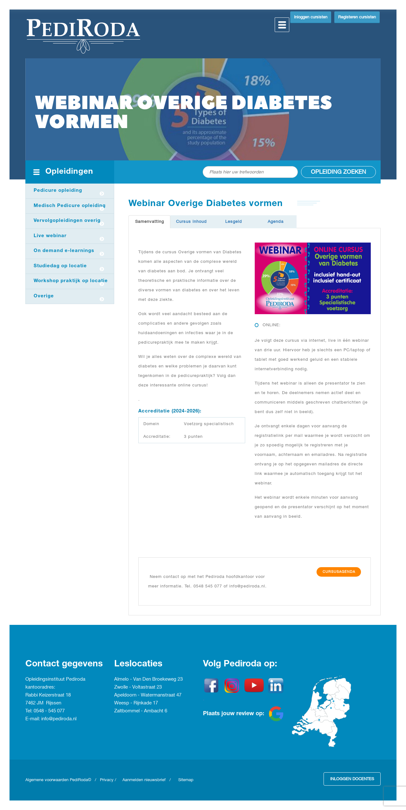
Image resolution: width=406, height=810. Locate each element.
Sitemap (185, 780)
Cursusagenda (339, 571)
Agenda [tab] (276, 222)
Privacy (107, 780)
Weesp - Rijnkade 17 (136, 703)
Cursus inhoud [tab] (191, 222)
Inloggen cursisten (310, 17)
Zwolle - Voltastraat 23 (138, 687)
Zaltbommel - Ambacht (139, 711)
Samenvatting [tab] (149, 222)
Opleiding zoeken (338, 172)
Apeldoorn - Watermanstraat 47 (147, 695)
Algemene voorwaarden (47, 780)
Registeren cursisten (357, 17)
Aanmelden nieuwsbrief (144, 780)
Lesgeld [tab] (233, 222)
